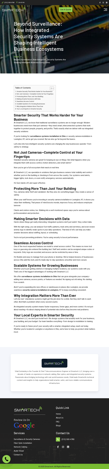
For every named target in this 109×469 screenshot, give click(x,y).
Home (16, 56)
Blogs (58, 425)
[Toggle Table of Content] (50, 88)
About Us (59, 417)
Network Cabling (20, 447)
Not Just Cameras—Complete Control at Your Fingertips (35, 94)
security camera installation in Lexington (40, 290)
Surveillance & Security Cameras (27, 439)
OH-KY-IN (21, 2)
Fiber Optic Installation (23, 443)
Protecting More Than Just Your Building (30, 96)
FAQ (57, 421)
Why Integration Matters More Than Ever (30, 106)
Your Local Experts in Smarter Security (29, 109)
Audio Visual (19, 451)
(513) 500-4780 (9, 2)
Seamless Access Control (25, 101)
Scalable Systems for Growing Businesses (31, 104)
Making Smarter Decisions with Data (28, 99)
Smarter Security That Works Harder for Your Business (34, 91)
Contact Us (18, 454)
